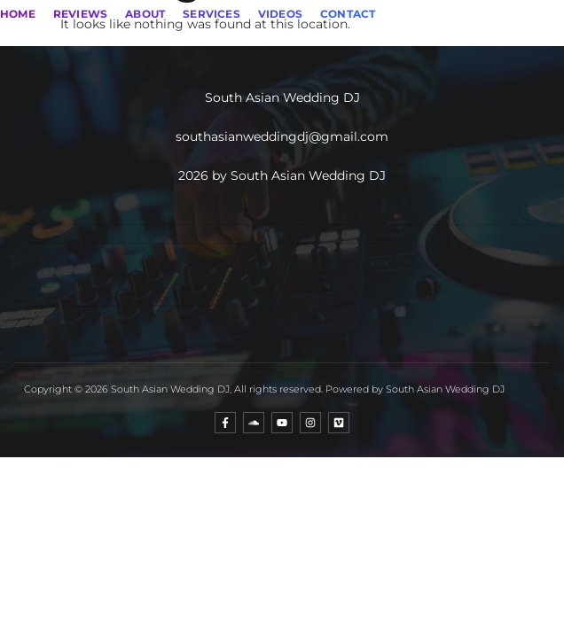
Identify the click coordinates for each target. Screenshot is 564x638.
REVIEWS (80, 13)
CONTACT (347, 13)
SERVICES (211, 13)
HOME (17, 13)
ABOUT (145, 13)
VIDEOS (280, 13)
